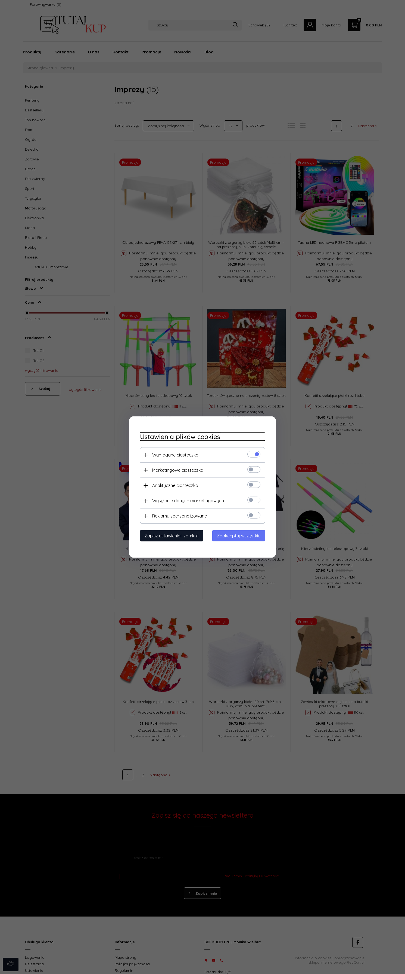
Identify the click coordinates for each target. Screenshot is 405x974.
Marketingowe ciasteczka (177, 470)
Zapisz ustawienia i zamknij (172, 535)
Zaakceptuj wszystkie (238, 535)
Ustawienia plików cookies (180, 437)
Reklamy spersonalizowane (179, 516)
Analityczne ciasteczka (175, 485)
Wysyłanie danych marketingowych (188, 500)
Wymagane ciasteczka (175, 455)
